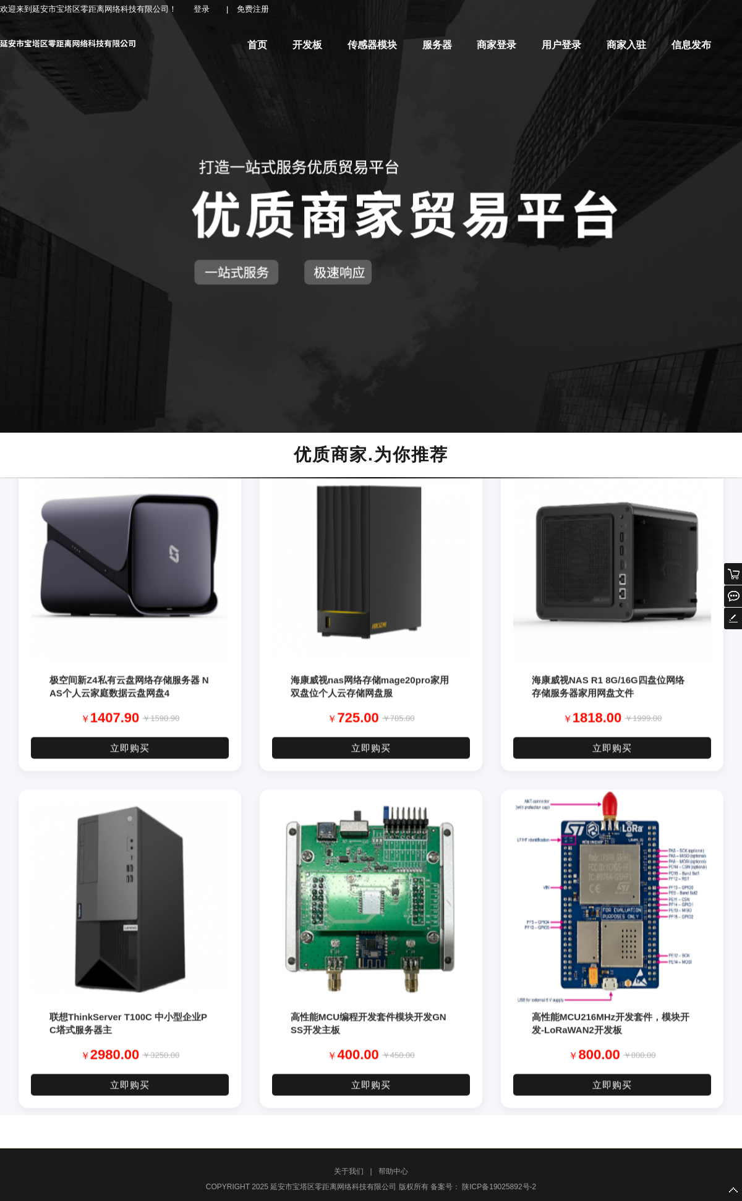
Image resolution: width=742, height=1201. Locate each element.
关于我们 (349, 1171)
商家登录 (496, 45)
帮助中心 (393, 1171)
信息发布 (691, 45)
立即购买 (130, 752)
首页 (257, 45)
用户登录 (561, 45)
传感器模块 (372, 45)
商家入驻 (626, 45)
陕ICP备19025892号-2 (498, 1186)
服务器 (437, 45)
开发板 (307, 45)
